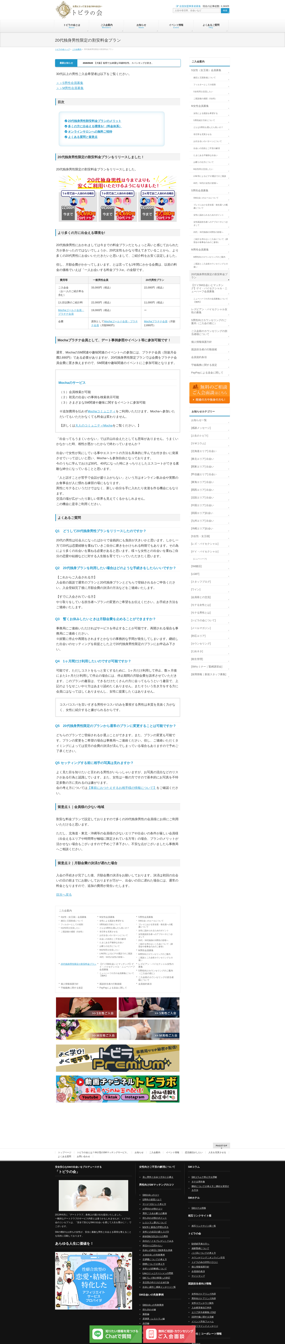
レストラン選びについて (155, 1218)
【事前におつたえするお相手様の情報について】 (122, 788)
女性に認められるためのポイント (153, 930)
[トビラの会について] (203, 620)
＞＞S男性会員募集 (69, 83)
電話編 (146, 1323)
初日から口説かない (152, 1241)
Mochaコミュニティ (102, 411)
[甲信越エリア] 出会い (204, 474)
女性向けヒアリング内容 (204, 1289)
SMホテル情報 (199, 1203)
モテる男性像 (198, 1177)
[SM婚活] (196, 566)
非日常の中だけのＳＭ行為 (156, 1277)
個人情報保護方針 (69, 984)
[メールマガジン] (201, 628)
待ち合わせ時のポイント (155, 1213)
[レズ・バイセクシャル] (204, 543)
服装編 (146, 1309)
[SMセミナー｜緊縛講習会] (206, 666)
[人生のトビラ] (199, 435)
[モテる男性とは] (201, 612)
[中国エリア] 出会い (202, 505)
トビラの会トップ (62, 49)
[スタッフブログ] (201, 581)
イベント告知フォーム (203, 1316)
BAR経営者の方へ (200, 1239)
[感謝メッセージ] (201, 427)
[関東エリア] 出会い (202, 466)
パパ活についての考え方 (204, 1248)
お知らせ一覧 (199, 420)
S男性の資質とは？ (152, 1195)
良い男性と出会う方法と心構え (158, 1172)
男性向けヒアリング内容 (204, 1293)
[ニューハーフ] (200, 559)
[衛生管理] (197, 659)
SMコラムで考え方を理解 (204, 1172)
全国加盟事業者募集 (188, 6)
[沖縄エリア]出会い (202, 528)
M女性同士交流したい (109, 950)
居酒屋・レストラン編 (154, 1314)
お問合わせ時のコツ (152, 1204)
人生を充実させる (217, 1148)
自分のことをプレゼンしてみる (158, 1236)
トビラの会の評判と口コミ (205, 1257)
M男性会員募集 (145, 950)
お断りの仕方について (109, 946)
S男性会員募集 (145, 917)
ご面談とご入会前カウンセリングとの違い (155, 958)
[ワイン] (195, 589)
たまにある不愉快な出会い (111, 942)
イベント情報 (172, 1148)
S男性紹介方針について (110, 924)
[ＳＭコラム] (198, 443)
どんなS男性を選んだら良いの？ (114, 928)
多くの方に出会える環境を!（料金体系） (95, 126)
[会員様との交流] (201, 597)
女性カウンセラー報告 (203, 1298)
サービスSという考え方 (154, 1199)
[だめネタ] (197, 651)
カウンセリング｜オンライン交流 (208, 1253)
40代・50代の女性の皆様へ (111, 957)
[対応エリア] (198, 635)
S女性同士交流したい (70, 928)
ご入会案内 (76, 49)
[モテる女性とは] (201, 604)
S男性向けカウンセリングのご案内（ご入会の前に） (155, 972)
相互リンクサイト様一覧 (204, 1221)
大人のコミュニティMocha (94, 425)
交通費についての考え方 (155, 1254)
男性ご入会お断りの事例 (155, 1208)
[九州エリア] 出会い (202, 520)
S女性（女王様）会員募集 (74, 917)
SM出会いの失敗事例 (153, 1300)
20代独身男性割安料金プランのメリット (94, 120)
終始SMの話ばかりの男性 (155, 1231)
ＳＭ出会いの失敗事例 (154, 1250)
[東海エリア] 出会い (202, 482)
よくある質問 (64, 1152)
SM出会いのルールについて (151, 921)
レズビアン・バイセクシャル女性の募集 (156, 965)
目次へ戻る (64, 894)
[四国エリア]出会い (202, 512)
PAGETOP (221, 1141)
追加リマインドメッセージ (205, 1321)
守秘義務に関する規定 (72, 987)
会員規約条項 (145, 984)
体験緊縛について (200, 1243)
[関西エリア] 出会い (202, 489)
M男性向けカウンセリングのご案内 (154, 954)
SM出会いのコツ (151, 1190)
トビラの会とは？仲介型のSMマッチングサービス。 (103, 1148)
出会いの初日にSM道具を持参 (157, 1245)
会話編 (146, 1318)
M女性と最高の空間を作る (156, 1222)
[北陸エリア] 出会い (202, 497)
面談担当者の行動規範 (110, 984)
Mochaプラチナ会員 (155, 321)
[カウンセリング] (201, 643)
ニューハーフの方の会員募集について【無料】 (116, 974)
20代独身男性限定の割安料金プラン (78, 964)
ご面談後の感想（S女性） (72, 932)
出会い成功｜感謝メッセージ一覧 (159, 1282)
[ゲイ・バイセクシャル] (204, 551)
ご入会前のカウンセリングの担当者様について (156, 978)
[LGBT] (195, 573)
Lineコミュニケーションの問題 (158, 1268)
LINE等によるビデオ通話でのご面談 (115, 953)
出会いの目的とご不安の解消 (112, 939)
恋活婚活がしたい (194, 1148)
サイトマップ (198, 1271)
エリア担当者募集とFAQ (204, 1307)
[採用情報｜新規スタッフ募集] (208, 674)
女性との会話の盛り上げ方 (156, 1227)
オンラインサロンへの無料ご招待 (90, 131)
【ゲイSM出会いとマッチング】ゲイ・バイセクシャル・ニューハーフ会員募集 (117, 967)
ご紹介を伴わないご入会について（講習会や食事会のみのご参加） (155, 945)
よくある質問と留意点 (82, 137)
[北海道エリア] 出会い (204, 451)
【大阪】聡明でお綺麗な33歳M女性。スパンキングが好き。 (118, 63)
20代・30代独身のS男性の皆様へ (153, 940)
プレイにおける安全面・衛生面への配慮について (155, 925)
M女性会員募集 (107, 917)
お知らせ (139, 1148)
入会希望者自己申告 (201, 1303)
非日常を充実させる (108, 932)
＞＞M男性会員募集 (70, 88)
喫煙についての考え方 (154, 1259)
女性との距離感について (155, 1264)
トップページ (64, 1148)
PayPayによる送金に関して (113, 987)
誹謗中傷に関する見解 (203, 1312)
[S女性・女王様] (200, 536)
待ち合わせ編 (149, 1304)
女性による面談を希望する (111, 921)
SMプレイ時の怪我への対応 (156, 1273)
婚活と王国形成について (72, 921)
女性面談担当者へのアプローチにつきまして (155, 935)
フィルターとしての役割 (72, 924)
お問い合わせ (83, 1152)
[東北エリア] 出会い (202, 458)
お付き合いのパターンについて (113, 935)
